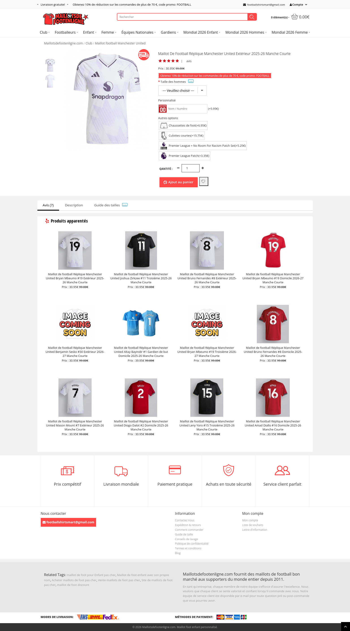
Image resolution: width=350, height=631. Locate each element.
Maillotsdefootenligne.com (63, 43)
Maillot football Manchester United (120, 43)
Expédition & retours (188, 525)
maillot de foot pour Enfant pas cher (91, 575)
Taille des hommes (177, 82)
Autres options (168, 118)
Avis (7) (48, 205)
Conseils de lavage (186, 539)
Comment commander (189, 530)
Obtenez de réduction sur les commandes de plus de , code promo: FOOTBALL (132, 4)
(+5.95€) (213, 109)
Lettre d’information (254, 530)
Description (74, 205)
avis (188, 61)
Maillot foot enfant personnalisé (197, 627)
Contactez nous (184, 520)
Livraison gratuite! (53, 4)
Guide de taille (184, 534)
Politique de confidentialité (191, 544)
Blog (178, 553)
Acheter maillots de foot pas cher (74, 580)
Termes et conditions (188, 548)
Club (89, 43)
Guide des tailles (111, 205)
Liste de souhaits (252, 525)
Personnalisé (167, 100)
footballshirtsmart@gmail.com (264, 4)
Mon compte (250, 520)
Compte (296, 5)
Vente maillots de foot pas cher (119, 580)
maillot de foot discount (73, 585)
